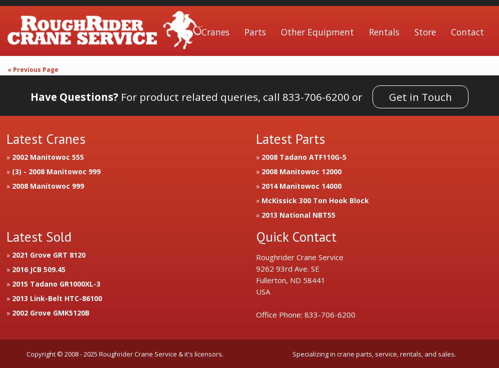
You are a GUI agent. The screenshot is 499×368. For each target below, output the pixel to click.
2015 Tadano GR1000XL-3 (56, 284)
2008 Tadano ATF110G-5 (304, 157)
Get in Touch (420, 97)
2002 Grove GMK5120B (51, 313)
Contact (467, 32)
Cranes (216, 32)
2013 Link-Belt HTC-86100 (57, 298)
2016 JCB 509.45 (39, 269)
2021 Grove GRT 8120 (49, 255)
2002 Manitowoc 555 (48, 157)
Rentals (384, 32)
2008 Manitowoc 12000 (302, 171)
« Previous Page (33, 69)
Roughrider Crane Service (105, 32)
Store (425, 32)
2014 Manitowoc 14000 (302, 186)
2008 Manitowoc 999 (48, 186)
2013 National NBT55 (299, 215)
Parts (255, 32)
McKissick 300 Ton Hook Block (315, 200)
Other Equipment (317, 32)
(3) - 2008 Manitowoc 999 (56, 171)
